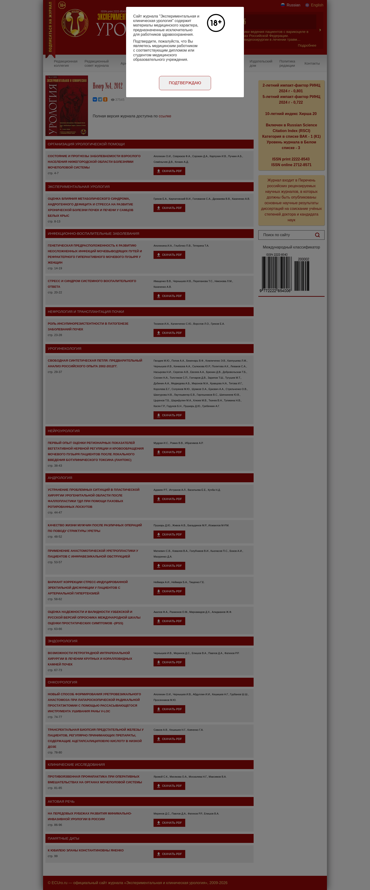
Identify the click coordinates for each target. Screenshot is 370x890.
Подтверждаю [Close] (185, 83)
